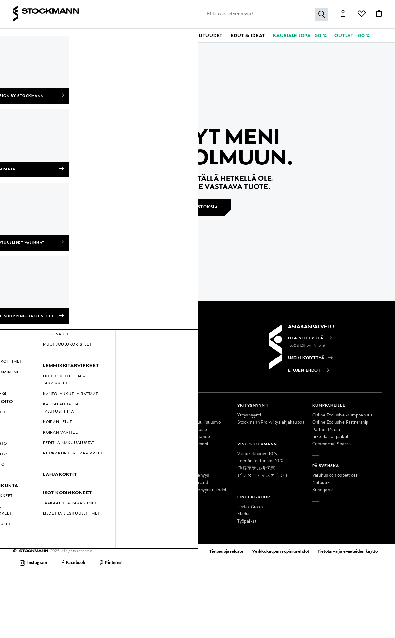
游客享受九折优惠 (256, 468)
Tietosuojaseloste (226, 552)
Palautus (21, 430)
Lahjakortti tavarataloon (111, 497)
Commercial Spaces (331, 444)
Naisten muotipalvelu (109, 461)
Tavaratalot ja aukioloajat (112, 415)
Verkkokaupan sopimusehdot (280, 552)
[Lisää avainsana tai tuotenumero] (266, 14)
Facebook (75, 563)
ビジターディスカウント (263, 476)
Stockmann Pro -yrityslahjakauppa (271, 422)
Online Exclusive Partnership (340, 422)
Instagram (37, 563)
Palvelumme (100, 454)
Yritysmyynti (249, 415)
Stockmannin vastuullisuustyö (192, 422)
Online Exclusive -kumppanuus (342, 415)
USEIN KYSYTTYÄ (306, 358)
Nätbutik (320, 483)
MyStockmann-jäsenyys (186, 476)
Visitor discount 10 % (257, 454)
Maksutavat (24, 415)
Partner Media (326, 430)
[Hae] (321, 14)
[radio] (34, 359)
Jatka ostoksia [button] (198, 207)
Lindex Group (250, 507)
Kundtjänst (322, 490)
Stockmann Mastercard (185, 483)
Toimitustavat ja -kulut (35, 422)
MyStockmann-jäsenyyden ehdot (195, 490)
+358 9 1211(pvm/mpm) (306, 346)
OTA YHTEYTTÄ (306, 338)
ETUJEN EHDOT (304, 370)
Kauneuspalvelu (103, 476)
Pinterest (113, 563)
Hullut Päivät (26, 466)
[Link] (343, 14)
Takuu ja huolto (28, 437)
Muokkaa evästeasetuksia (39, 487)
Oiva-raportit (25, 480)
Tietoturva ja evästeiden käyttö (348, 552)
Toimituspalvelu (103, 490)
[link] (172, 35)
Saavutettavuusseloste (185, 430)
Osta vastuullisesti (181, 415)
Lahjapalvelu (100, 483)
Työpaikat (246, 521)
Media (243, 514)
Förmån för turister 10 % (260, 461)
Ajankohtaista (101, 422)
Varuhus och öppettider (334, 476)
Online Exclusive (29, 451)
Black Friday (25, 473)
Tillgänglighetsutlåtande (186, 437)
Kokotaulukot (26, 444)
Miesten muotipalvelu (109, 468)
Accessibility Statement (186, 444)
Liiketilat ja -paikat (330, 437)
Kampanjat (23, 458)
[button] (26, 35)
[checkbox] (99, 361)
